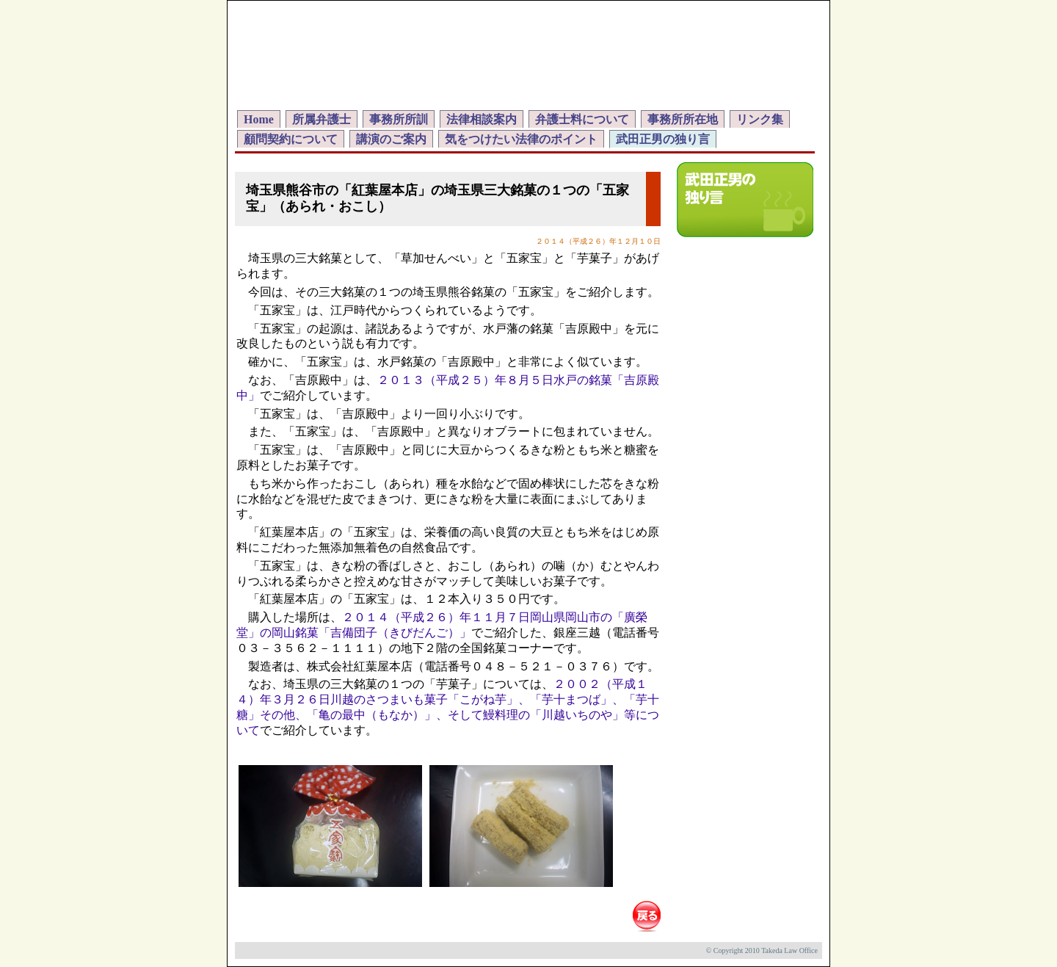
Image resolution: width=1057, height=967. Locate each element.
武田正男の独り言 (663, 139)
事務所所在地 (682, 119)
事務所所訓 (398, 119)
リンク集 (759, 119)
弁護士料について (582, 119)
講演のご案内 (391, 139)
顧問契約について (291, 139)
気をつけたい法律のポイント (521, 139)
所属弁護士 (321, 119)
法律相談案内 (481, 119)
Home (259, 119)
